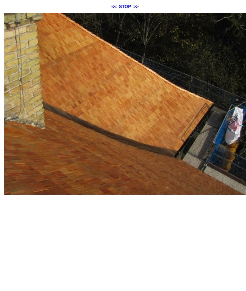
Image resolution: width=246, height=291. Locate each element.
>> (136, 6)
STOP (125, 6)
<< (114, 6)
